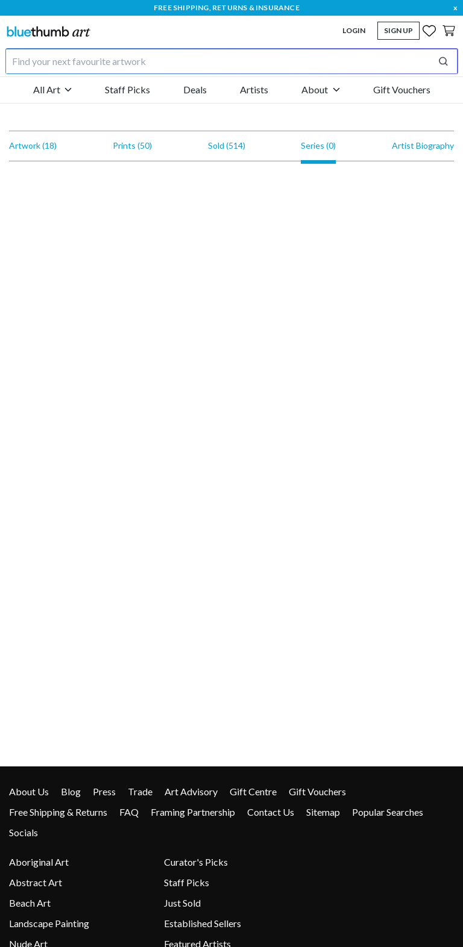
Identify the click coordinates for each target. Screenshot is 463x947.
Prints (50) (132, 145)
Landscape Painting (49, 923)
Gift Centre (253, 791)
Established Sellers (202, 923)
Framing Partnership (193, 812)
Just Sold (182, 902)
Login (353, 30)
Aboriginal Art (39, 862)
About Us (29, 791)
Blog (71, 791)
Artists (254, 89)
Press (104, 791)
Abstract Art (35, 882)
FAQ (129, 812)
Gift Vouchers (401, 89)
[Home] (48, 31)
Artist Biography (423, 145)
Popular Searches (387, 812)
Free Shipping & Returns (58, 812)
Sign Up (398, 30)
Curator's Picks (196, 862)
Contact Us (270, 812)
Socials (23, 832)
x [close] (455, 7)
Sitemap (323, 812)
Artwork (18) (33, 145)
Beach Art (30, 902)
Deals (195, 89)
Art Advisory (191, 791)
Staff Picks (127, 89)
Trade (140, 791)
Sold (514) (226, 145)
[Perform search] (443, 61)
